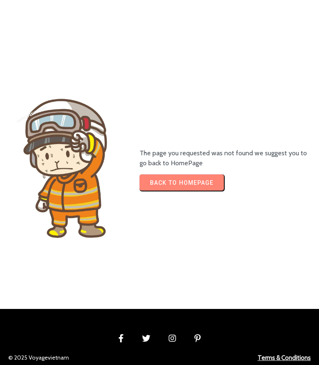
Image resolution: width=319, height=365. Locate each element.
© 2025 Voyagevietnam (38, 357)
